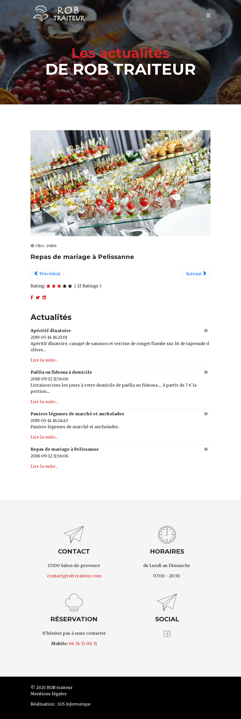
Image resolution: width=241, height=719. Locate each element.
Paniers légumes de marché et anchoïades (77, 413)
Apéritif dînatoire (51, 330)
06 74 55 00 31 (83, 643)
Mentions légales (49, 693)
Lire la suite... (44, 360)
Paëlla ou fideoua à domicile (61, 372)
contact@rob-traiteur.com (74, 575)
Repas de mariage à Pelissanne (65, 449)
